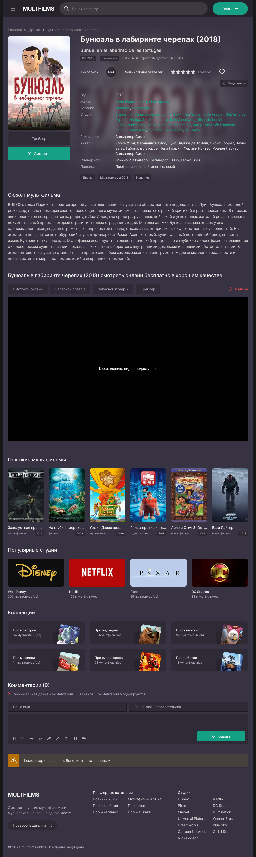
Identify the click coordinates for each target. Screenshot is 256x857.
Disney (183, 799)
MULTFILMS (38, 8)
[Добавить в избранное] (222, 72)
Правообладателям (29, 825)
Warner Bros (223, 818)
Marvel (183, 812)
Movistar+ (148, 125)
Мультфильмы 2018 (114, 177)
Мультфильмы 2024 (145, 799)
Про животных (105, 812)
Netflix (218, 799)
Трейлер (39, 138)
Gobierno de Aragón (207, 114)
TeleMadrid (174, 130)
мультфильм (126, 101)
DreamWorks (188, 825)
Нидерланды (143, 108)
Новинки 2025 (105, 799)
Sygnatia (155, 130)
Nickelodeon (188, 838)
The (186, 114)
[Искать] (66, 8)
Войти (227, 9)
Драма (88, 177)
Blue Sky (220, 825)
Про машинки (139, 812)
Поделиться (237, 83)
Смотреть (42, 153)
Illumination (222, 812)
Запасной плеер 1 (70, 289)
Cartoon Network (192, 831)
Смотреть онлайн (28, 289)
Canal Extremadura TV (152, 114)
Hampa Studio (141, 119)
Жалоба (238, 289)
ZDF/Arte (192, 130)
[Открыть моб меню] (13, 9)
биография (148, 101)
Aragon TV (124, 114)
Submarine (137, 130)
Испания (123, 108)
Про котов (136, 805)
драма (164, 101)
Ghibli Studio (223, 831)
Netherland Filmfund (174, 125)
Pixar (182, 805)
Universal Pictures (192, 818)
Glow (177, 114)
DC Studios (222, 805)
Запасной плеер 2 (113, 289)
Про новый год (105, 805)
